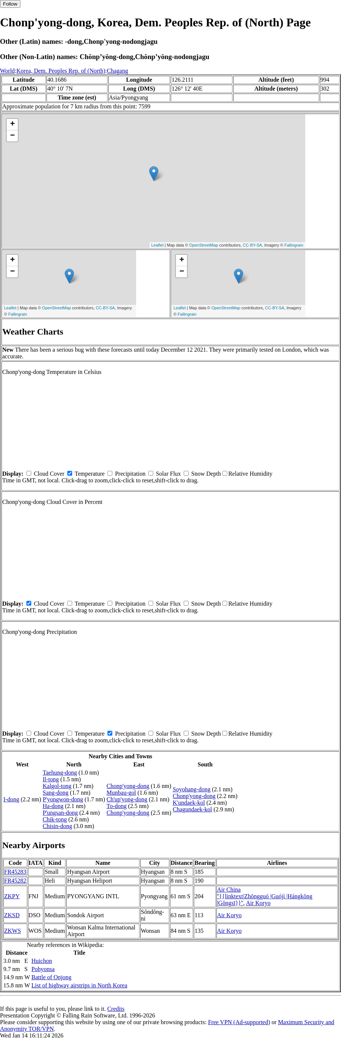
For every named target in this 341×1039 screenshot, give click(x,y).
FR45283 (15, 872)
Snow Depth (206, 473)
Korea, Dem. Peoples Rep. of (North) (60, 71)
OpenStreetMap (203, 245)
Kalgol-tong (57, 786)
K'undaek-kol (189, 802)
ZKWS (12, 931)
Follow (10, 4)
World (7, 71)
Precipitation (130, 473)
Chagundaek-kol (192, 809)
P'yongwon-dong (63, 799)
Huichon (42, 961)
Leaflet (157, 245)
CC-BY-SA (252, 245)
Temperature (90, 473)
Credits (115, 1009)
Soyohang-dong (191, 789)
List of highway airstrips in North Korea (80, 985)
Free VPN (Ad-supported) (239, 1022)
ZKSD (12, 915)
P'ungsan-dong (60, 813)
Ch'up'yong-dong (127, 799)
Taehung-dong (60, 772)
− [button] (12, 135)
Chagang (117, 71)
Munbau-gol (121, 792)
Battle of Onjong (52, 977)
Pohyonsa (43, 969)
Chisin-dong (57, 826)
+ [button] (12, 124)
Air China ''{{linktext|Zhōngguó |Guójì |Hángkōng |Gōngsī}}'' (265, 896)
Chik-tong (55, 819)
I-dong (11, 799)
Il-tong (51, 779)
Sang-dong (55, 792)
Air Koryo (258, 903)
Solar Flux (168, 473)
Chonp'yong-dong (128, 786)
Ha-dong (53, 806)
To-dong (117, 806)
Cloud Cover (49, 473)
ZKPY (12, 896)
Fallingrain (293, 245)
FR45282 (15, 880)
